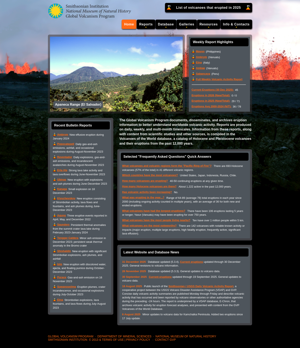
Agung (61, 215)
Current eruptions (191, 261)
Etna (199, 62)
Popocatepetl (65, 143)
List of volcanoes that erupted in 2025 (208, 7)
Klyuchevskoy (66, 198)
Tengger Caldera (68, 237)
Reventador (64, 157)
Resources (209, 24)
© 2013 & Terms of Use (106, 339)
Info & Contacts (236, 24)
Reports (146, 24)
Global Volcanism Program (70, 336)
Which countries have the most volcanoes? (150, 175)
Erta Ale (62, 170)
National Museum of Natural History (185, 336)
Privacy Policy (138, 339)
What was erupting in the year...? (143, 197)
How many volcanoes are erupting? (145, 180)
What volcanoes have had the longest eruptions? (153, 210)
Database (166, 24)
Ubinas (61, 179)
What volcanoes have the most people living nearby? (156, 220)
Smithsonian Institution (67, 339)
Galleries (186, 24)
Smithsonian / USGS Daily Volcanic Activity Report (200, 286)
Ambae (200, 68)
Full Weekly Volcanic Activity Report (219, 79)
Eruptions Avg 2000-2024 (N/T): (211, 106)
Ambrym (201, 57)
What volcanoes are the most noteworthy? (149, 225)
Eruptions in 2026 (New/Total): (211, 95)
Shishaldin (64, 251)
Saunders (63, 224)
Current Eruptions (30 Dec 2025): (213, 89)
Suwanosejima (66, 286)
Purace (61, 277)
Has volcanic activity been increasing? (147, 192)
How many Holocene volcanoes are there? (149, 186)
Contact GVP (165, 339)
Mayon (200, 51)
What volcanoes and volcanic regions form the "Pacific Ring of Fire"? (166, 165)
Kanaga (62, 188)
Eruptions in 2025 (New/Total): (211, 100)
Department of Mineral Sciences (124, 336)
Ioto (59, 264)
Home (129, 24)
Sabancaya (203, 73)
